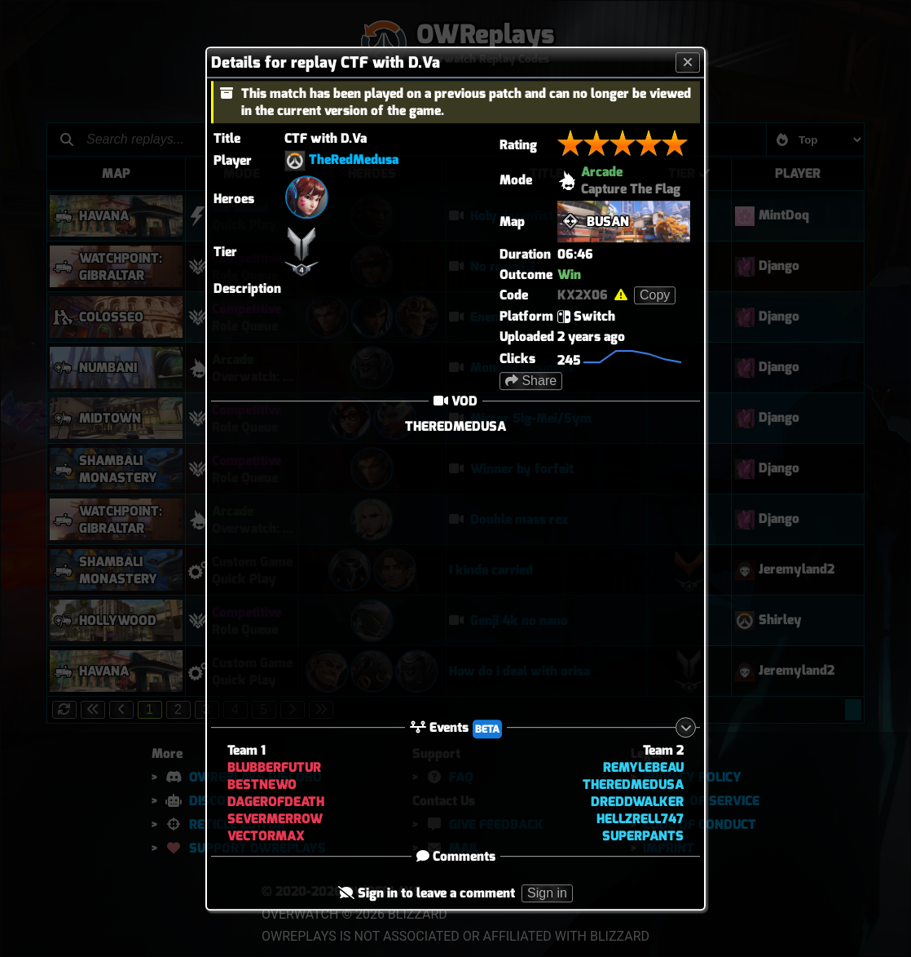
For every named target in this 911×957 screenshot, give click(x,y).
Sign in (547, 894)
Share (531, 381)
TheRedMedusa (353, 159)
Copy (655, 295)
